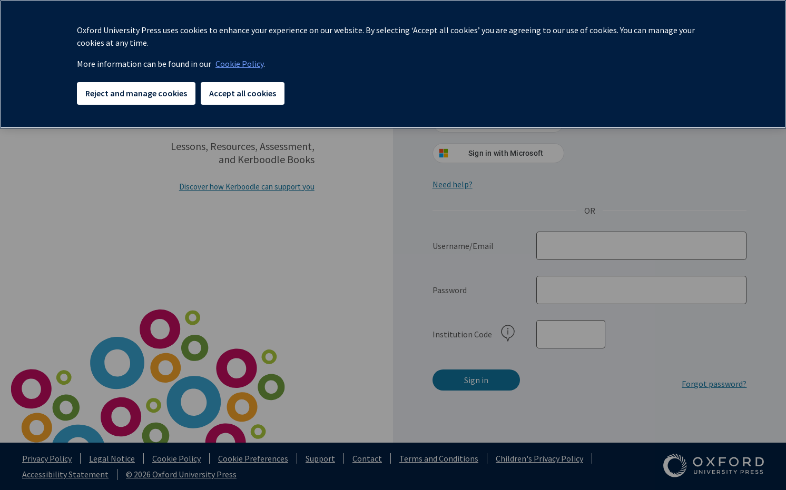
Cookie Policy (239, 63)
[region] (393, 64)
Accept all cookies (242, 93)
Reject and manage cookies (136, 93)
